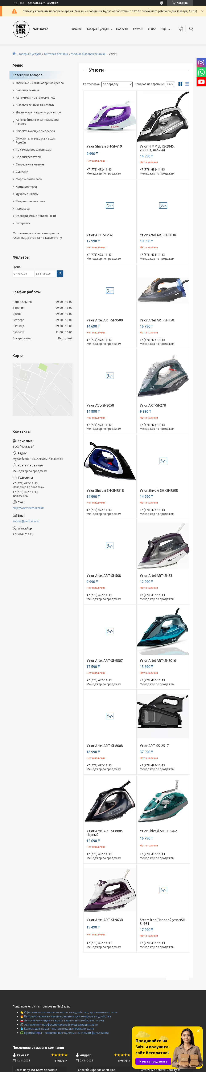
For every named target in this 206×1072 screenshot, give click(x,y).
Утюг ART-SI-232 (100, 235)
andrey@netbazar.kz (26, 521)
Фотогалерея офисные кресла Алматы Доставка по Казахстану (37, 235)
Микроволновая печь (30, 201)
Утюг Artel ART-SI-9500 (105, 320)
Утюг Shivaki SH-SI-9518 (105, 490)
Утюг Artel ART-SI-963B (105, 920)
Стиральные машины (30, 164)
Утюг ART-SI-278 (153, 405)
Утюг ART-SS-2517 (154, 746)
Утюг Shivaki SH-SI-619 (104, 146)
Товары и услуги (98, 29)
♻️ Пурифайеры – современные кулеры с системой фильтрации (64, 1032)
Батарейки (23, 223)
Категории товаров (27, 75)
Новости (122, 29)
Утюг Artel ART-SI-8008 (105, 746)
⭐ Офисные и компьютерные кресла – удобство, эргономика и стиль (68, 1012)
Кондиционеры (26, 186)
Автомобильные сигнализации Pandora (37, 121)
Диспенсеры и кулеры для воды (38, 112)
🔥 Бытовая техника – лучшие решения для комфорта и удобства (65, 1016)
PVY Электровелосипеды (34, 149)
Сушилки (22, 171)
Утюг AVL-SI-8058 (100, 405)
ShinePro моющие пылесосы (35, 131)
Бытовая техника (56, 54)
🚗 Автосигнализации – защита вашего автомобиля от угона (62, 1020)
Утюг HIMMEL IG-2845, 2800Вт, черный (157, 148)
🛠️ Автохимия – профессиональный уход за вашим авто (59, 1024)
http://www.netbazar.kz (28, 508)
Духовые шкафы (27, 194)
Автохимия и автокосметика (35, 97)
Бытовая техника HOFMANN (35, 105)
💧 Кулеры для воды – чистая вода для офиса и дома (57, 1028)
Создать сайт (36, 2)
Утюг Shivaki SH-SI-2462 (158, 831)
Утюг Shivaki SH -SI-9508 (159, 490)
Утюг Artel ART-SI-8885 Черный (105, 833)
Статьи (138, 29)
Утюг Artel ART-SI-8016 (158, 660)
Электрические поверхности (36, 216)
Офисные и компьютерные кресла (40, 83)
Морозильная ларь (29, 179)
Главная (76, 29)
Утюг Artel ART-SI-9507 (105, 660)
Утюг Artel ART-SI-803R (158, 235)
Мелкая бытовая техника (88, 54)
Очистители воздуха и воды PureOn (35, 140)
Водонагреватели (28, 157)
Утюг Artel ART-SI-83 (156, 576)
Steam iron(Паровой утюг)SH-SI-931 (163, 922)
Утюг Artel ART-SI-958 (157, 320)
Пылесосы (23, 208)
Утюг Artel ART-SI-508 (104, 576)
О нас (152, 29)
